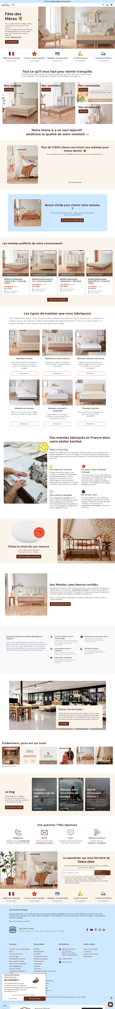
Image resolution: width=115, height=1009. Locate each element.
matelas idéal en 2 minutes (59, 1)
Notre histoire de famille (17, 964)
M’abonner (99, 873)
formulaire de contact (44, 843)
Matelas (37, 949)
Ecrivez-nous (67, 962)
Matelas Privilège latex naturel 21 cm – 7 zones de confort (15, 281)
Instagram (102, 843)
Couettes (37, 969)
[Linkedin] (104, 929)
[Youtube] (91, 929)
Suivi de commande (91, 949)
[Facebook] (87, 929)
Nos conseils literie (16, 954)
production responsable (91, 505)
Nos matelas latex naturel (60, 604)
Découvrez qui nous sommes (19, 921)
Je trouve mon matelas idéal (72, 220)
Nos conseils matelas (16, 961)
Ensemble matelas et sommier (45, 971)
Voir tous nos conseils (14, 807)
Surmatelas (38, 964)
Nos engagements (15, 966)
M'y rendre (63, 724)
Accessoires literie (40, 956)
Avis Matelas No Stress (17, 959)
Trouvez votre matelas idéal (19, 949)
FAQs (11, 952)
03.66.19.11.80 (24, 841)
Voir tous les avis (75, 182)
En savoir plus (11, 61)
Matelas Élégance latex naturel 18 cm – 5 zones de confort (99, 281)
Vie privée (23, 929)
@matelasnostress (9, 766)
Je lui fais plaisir (11, 42)
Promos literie (39, 961)
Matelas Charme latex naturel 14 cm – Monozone (70, 280)
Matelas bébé (39, 952)
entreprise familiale (61, 498)
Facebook (91, 843)
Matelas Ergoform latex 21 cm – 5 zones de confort (42, 280)
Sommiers (37, 954)
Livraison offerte (15, 969)
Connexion (87, 952)
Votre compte (89, 944)
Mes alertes (88, 956)
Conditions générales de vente (18, 972)
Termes (31, 929)
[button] (103, 5)
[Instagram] (99, 929)
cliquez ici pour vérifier (78, 997)
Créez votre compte (91, 954)
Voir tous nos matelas (57, 300)
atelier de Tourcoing (103, 477)
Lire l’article (38, 808)
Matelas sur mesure (41, 959)
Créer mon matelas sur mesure (29, 557)
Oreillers (37, 966)
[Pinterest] (95, 929)
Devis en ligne (14, 956)
